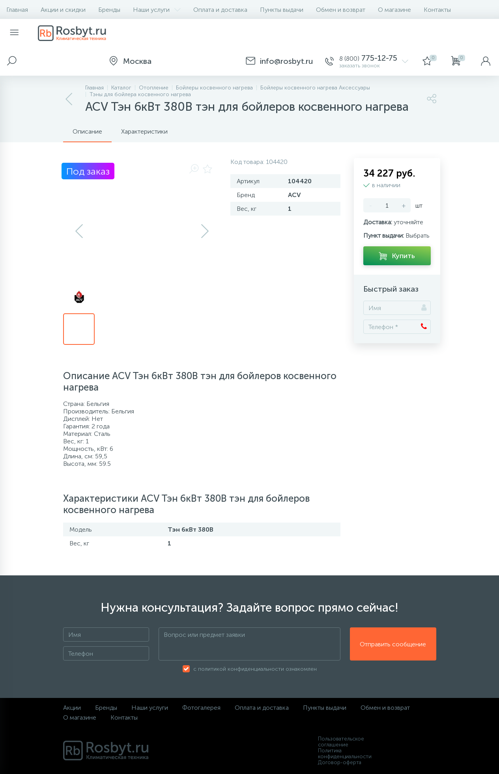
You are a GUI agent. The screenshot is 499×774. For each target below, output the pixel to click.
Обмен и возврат (340, 9)
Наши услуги (157, 9)
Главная (17, 9)
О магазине (394, 9)
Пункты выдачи (281, 9)
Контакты (437, 9)
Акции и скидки (63, 9)
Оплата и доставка (220, 9)
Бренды (109, 9)
